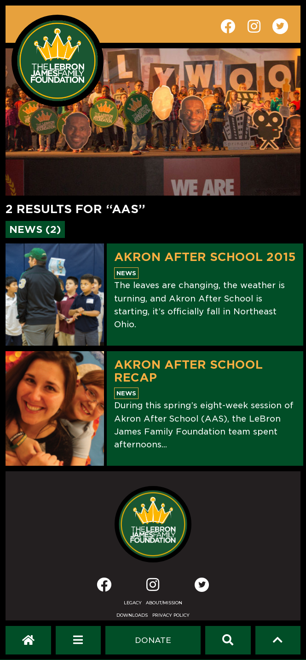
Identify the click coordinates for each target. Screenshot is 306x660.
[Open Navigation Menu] (78, 640)
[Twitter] (202, 584)
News (126, 273)
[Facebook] (104, 587)
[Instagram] (152, 587)
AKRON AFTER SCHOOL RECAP (188, 371)
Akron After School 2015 (205, 257)
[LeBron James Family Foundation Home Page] (153, 524)
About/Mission (164, 602)
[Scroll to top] (278, 640)
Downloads (132, 615)
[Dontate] (153, 640)
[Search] (227, 640)
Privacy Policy (171, 615)
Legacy (133, 602)
